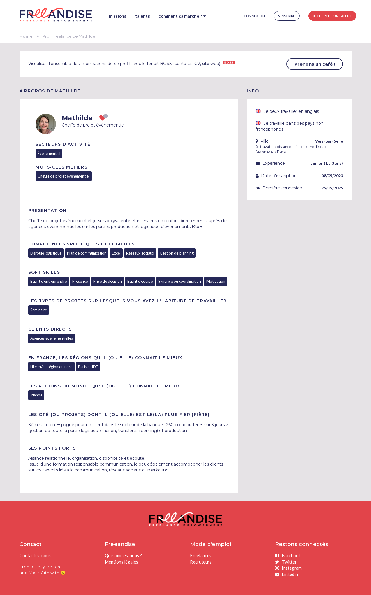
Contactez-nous (35, 555)
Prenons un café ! (314, 64)
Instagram (288, 568)
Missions (117, 16)
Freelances (200, 555)
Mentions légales (121, 561)
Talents (142, 16)
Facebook (288, 555)
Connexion (254, 16)
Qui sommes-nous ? (123, 555)
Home (26, 36)
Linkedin (286, 574)
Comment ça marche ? (182, 16)
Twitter (286, 561)
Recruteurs (201, 561)
